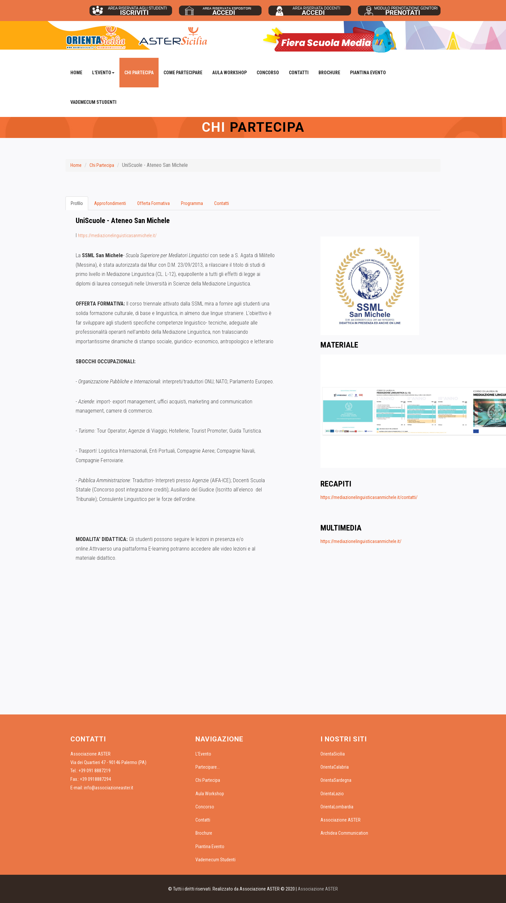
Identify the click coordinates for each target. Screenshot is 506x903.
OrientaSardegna (335, 780)
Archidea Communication (344, 833)
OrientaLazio (332, 793)
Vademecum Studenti (93, 102)
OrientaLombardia (336, 806)
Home (76, 72)
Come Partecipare (183, 72)
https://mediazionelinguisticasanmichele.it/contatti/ (368, 497)
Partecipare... (207, 767)
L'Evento (203, 753)
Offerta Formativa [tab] (153, 203)
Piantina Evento (368, 72)
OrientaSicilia (332, 753)
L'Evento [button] (103, 72)
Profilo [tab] (77, 203)
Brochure (329, 72)
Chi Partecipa (139, 72)
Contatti (299, 72)
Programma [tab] (192, 203)
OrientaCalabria (334, 767)
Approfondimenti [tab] (110, 203)
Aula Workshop (229, 72)
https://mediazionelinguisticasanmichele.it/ (117, 235)
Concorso (268, 72)
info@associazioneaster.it (108, 787)
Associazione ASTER (340, 820)
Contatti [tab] (221, 203)
